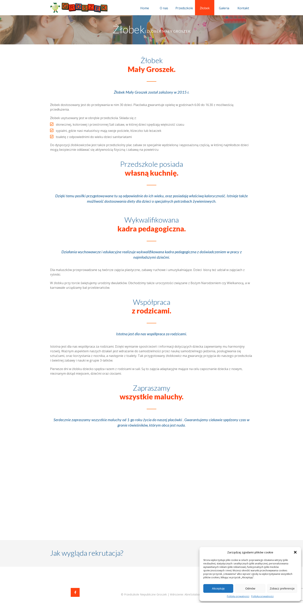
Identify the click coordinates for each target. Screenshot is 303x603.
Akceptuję (218, 588)
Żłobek (205, 8)
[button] (295, 552)
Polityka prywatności (238, 596)
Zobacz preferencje (282, 588)
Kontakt (243, 8)
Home (144, 8)
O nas (164, 8)
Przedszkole (184, 8)
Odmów (250, 588)
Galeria (224, 8)
